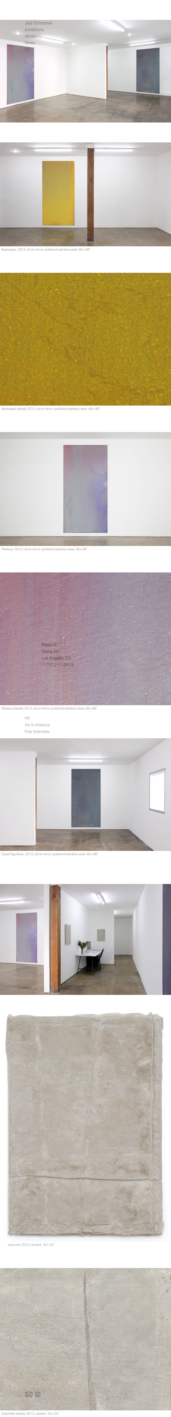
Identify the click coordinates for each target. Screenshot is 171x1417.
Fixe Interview (37, 731)
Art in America (37, 724)
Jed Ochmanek (38, 23)
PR (27, 718)
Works (30, 36)
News (30, 42)
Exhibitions (34, 29)
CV (27, 49)
